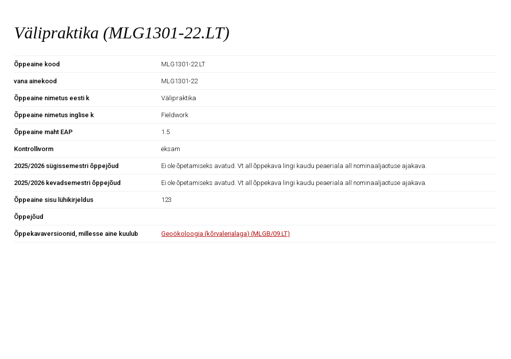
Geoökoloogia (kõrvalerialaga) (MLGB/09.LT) (225, 233)
